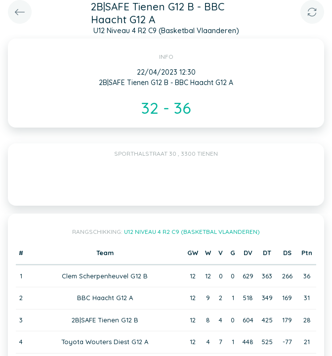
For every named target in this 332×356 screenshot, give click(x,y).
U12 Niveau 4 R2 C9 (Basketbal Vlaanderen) (192, 231)
